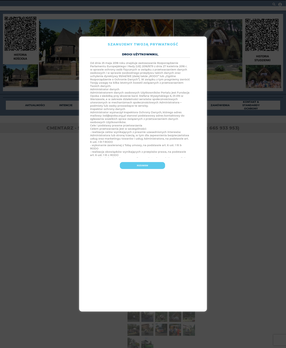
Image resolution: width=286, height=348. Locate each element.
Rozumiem (142, 165)
